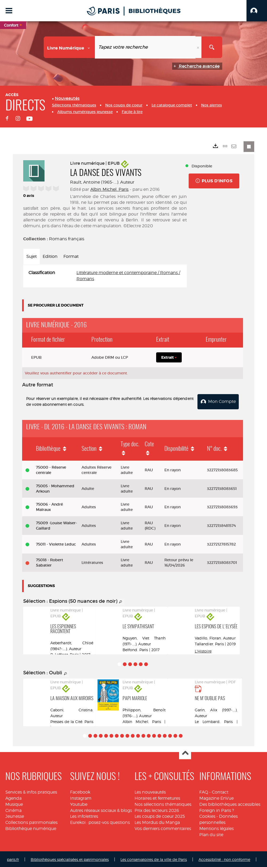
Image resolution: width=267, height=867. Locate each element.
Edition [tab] (50, 256)
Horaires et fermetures (157, 797)
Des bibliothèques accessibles (229, 803)
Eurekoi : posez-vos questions (100, 821)
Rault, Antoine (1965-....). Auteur (102, 182)
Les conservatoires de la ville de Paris (153, 858)
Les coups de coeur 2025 (160, 815)
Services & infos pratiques (31, 791)
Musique (14, 803)
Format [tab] (71, 256)
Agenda (13, 797)
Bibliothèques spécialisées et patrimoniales (70, 858)
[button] (256, 10)
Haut (185, 752)
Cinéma (13, 809)
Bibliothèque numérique (30, 827)
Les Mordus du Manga (157, 821)
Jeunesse (14, 815)
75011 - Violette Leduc (56, 543)
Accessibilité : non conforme (224, 858)
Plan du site (211, 833)
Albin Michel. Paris (109, 189)
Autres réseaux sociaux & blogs (101, 809)
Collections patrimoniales (31, 821)
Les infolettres (84, 815)
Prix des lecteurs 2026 (157, 809)
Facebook (80, 791)
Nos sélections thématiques (163, 803)
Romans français (66, 238)
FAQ (203, 791)
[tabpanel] (105, 276)
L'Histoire (203, 650)
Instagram (80, 797)
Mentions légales (216, 827)
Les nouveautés (150, 791)
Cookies (207, 815)
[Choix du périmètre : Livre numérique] (69, 47)
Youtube (78, 803)
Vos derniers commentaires (163, 827)
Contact (220, 791)
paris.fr (13, 858)
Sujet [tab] (31, 256)
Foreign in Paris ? (216, 809)
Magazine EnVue (216, 797)
